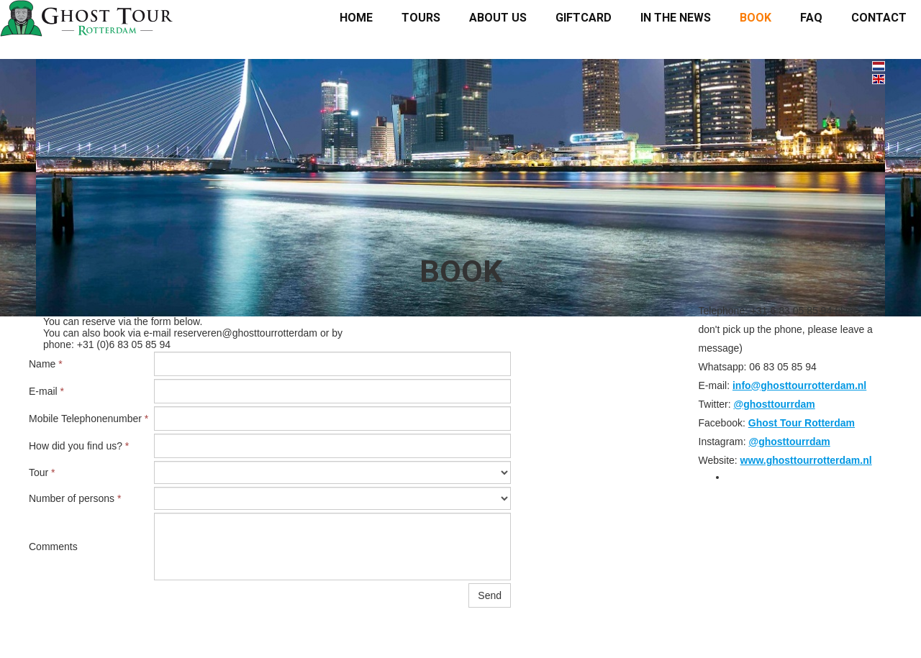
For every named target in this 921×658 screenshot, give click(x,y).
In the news (675, 17)
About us (498, 17)
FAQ (811, 17)
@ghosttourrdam (774, 404)
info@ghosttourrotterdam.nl (799, 385)
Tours (420, 17)
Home (356, 17)
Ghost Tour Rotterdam (801, 423)
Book (755, 17)
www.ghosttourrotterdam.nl (806, 460)
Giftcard (583, 17)
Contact (879, 17)
